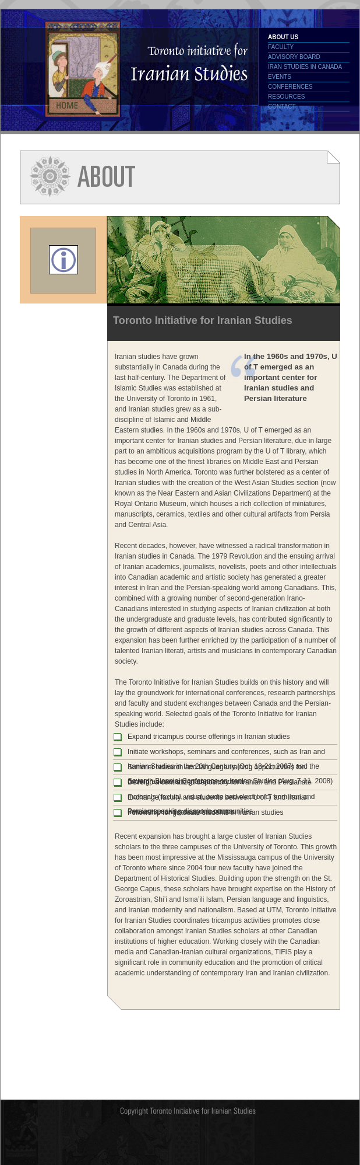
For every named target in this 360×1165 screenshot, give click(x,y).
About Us (283, 37)
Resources (286, 96)
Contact (282, 106)
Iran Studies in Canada (305, 67)
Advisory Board (294, 57)
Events (279, 77)
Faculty (281, 47)
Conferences (290, 86)
